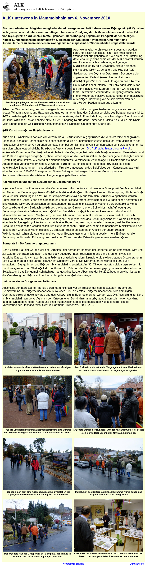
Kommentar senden (73, 563)
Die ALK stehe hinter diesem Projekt (109, 148)
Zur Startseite (137, 563)
